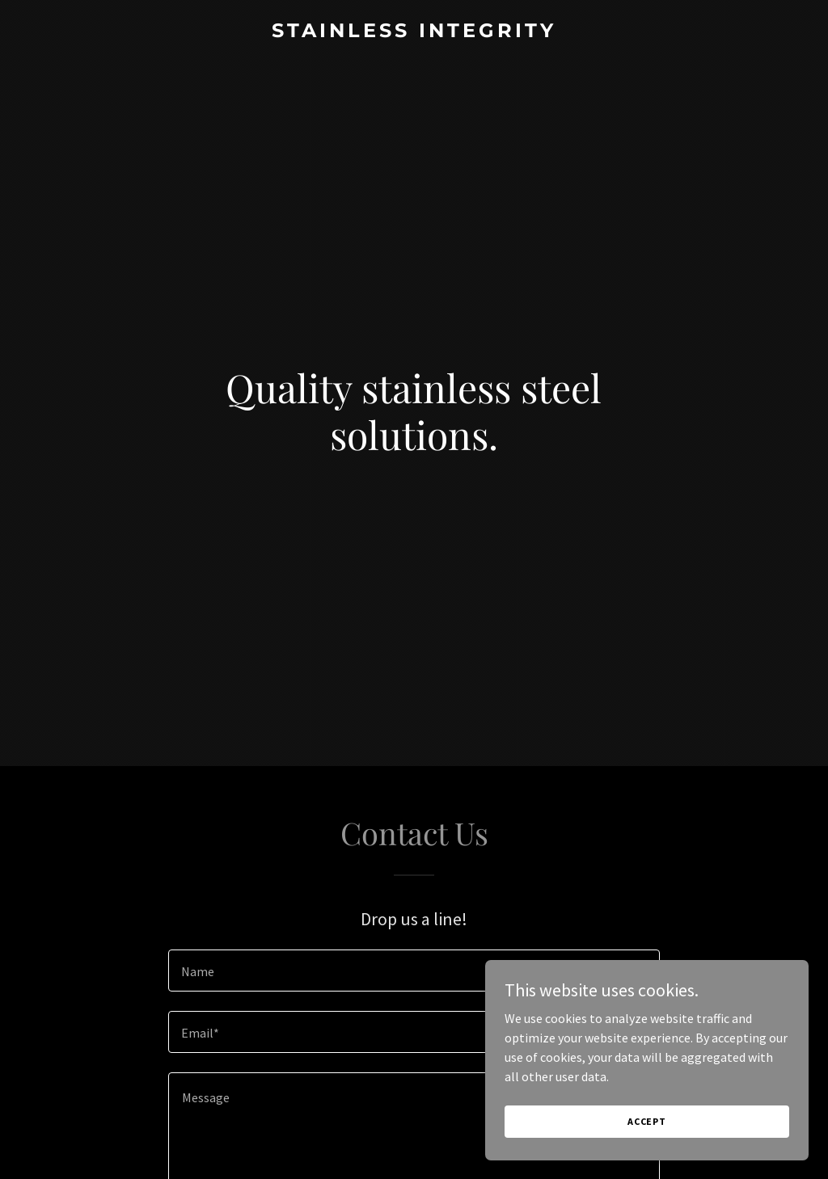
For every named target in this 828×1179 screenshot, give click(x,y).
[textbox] (414, 971)
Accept (646, 1121)
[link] (414, 32)
